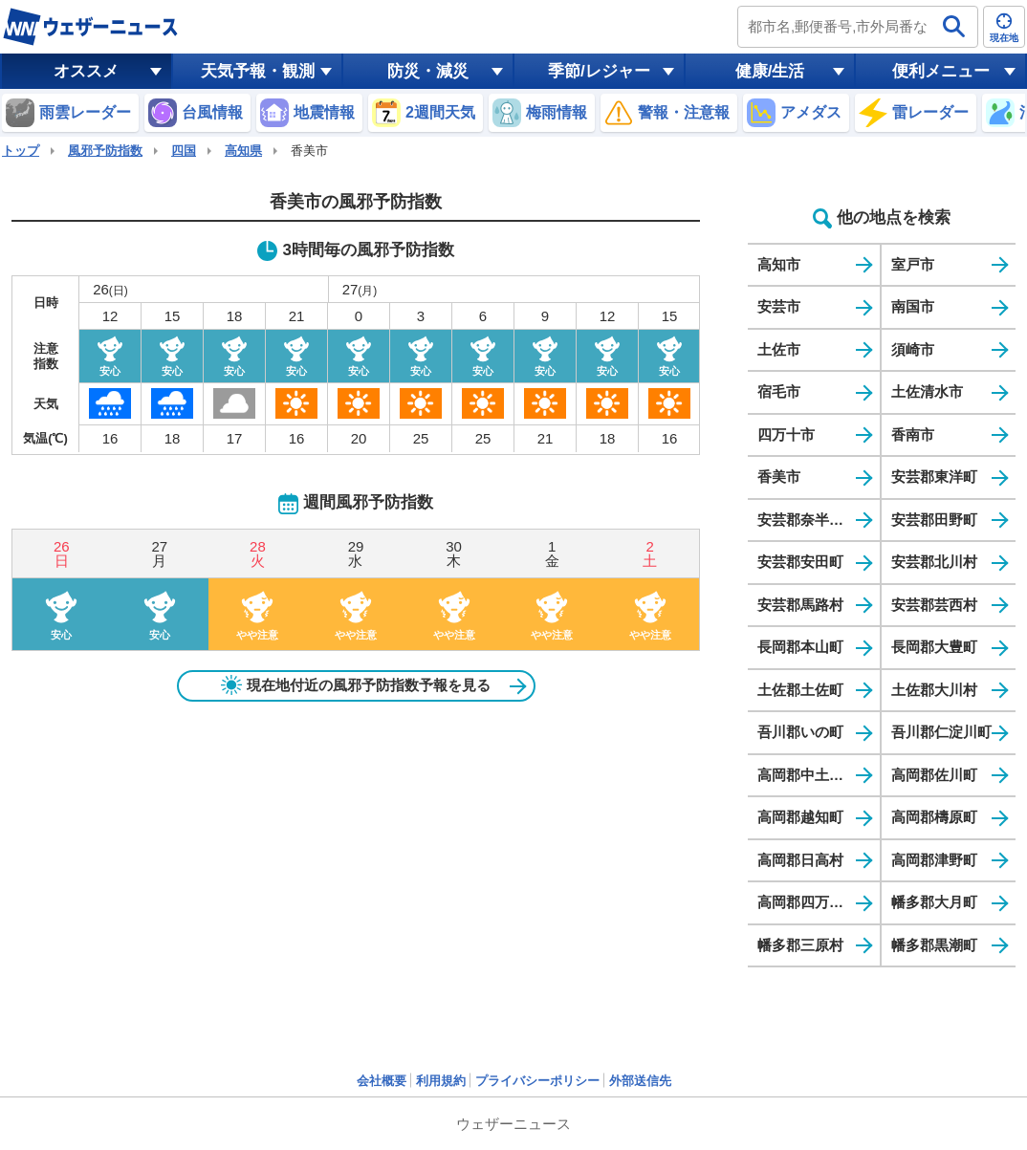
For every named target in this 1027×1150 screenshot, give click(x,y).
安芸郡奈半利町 (807, 519)
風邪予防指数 (105, 150)
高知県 (243, 150)
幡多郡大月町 (934, 902)
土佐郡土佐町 (800, 690)
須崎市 (912, 349)
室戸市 (912, 264)
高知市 (778, 264)
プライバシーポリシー (537, 1081)
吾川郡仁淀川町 (941, 732)
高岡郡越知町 (800, 817)
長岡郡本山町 (800, 647)
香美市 (778, 476)
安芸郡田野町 (934, 519)
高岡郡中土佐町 (807, 775)
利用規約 (441, 1081)
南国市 (912, 306)
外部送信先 (640, 1081)
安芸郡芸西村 (934, 605)
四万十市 (786, 434)
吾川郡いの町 (800, 732)
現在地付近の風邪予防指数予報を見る (356, 685)
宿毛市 (778, 391)
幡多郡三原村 (800, 945)
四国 (183, 150)
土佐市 (778, 349)
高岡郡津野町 (934, 860)
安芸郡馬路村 (800, 605)
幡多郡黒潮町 (934, 945)
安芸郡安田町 (800, 561)
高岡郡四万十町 (807, 902)
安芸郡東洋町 (934, 476)
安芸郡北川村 (934, 561)
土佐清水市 (927, 391)
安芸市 (778, 306)
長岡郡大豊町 (934, 647)
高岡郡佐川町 (934, 775)
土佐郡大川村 (934, 690)
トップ (20, 150)
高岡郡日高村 (800, 860)
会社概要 (381, 1081)
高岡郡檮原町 (934, 817)
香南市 (912, 434)
